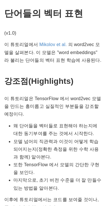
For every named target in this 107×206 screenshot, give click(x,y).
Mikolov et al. (53, 44)
